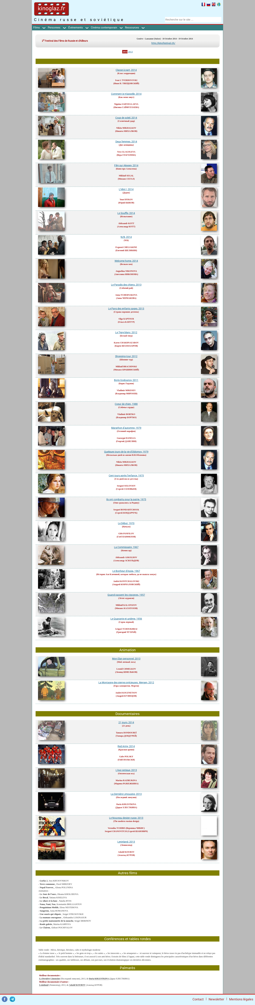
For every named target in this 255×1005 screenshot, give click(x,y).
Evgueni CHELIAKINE (126, 247)
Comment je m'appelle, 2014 (126, 93)
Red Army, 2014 (126, 746)
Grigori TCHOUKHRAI (126, 629)
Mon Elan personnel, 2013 (126, 658)
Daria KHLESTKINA (126, 804)
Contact (198, 999)
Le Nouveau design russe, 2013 (126, 817)
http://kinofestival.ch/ (163, 43)
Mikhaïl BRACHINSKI (126, 366)
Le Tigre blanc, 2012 (126, 332)
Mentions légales (241, 999)
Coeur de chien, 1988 (126, 404)
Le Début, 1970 (126, 523)
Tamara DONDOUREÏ (126, 732)
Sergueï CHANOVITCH (116, 831)
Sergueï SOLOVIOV (126, 486)
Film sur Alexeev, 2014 (126, 165)
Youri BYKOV (126, 199)
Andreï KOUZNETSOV (126, 693)
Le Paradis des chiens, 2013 (126, 284)
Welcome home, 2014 (126, 260)
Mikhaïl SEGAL (126, 175)
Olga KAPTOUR (126, 319)
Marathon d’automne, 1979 (126, 427)
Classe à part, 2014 (126, 70)
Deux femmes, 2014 (126, 141)
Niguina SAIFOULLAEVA (126, 104)
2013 (130, 51)
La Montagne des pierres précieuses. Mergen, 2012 (126, 682)
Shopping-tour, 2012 (126, 356)
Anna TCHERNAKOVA (126, 295)
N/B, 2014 (126, 237)
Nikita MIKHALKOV (126, 128)
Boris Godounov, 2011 (126, 380)
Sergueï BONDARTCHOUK (126, 509)
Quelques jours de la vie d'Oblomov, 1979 (126, 451)
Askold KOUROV (126, 852)
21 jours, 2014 (126, 722)
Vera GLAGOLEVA (126, 152)
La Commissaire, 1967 (126, 547)
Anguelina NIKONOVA (126, 271)
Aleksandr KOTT (126, 223)
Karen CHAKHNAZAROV (126, 342)
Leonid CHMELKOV (126, 669)
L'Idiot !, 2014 (126, 189)
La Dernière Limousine (49, 978)
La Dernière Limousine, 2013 (126, 794)
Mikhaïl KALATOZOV (126, 605)
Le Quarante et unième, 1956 (126, 618)
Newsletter (216, 999)
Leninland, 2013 (126, 841)
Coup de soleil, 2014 (126, 117)
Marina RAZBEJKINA (126, 780)
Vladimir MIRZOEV (126, 390)
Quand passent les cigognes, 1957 (126, 594)
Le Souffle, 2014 (126, 213)
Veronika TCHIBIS (116, 828)
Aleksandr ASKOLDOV (126, 557)
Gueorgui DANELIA (126, 438)
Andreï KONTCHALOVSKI (126, 581)
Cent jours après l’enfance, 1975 (126, 475)
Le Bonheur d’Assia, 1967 (126, 571)
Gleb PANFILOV (126, 533)
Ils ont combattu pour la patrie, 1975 (126, 499)
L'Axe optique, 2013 (126, 770)
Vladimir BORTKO (126, 414)
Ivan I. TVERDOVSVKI (126, 80)
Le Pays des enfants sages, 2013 (126, 308)
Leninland (43, 985)
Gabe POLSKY (126, 756)
